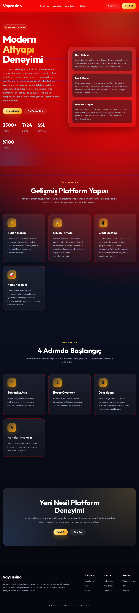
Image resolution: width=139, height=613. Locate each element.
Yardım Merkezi (129, 581)
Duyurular (108, 591)
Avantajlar (70, 6)
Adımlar (57, 6)
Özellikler (44, 6)
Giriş (87, 586)
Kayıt (87, 591)
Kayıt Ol (129, 6)
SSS (125, 586)
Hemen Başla (12, 111)
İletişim (83, 6)
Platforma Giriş (35, 111)
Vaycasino (12, 5)
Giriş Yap (112, 6)
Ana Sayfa (89, 581)
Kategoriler (109, 581)
